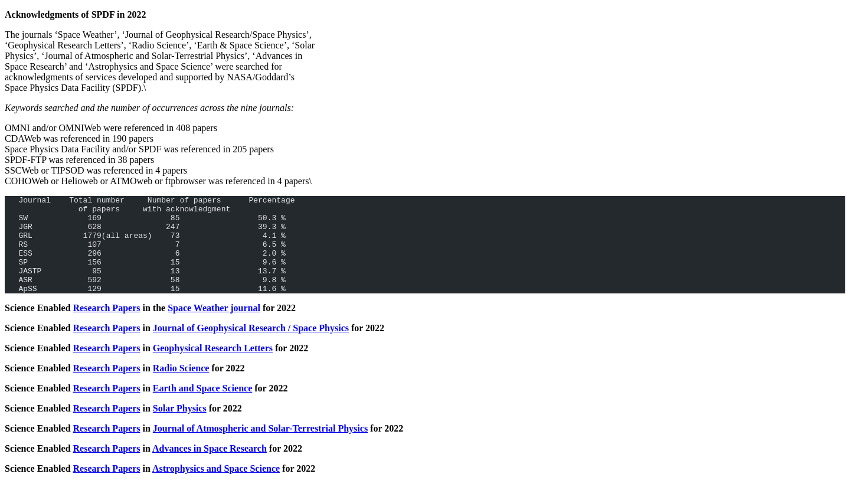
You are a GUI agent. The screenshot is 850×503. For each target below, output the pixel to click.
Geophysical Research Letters (213, 367)
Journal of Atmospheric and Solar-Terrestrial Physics (260, 448)
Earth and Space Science (202, 408)
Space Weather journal (214, 327)
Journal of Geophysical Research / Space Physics (251, 347)
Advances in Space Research (209, 468)
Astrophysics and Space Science (216, 488)
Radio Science (181, 388)
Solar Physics (180, 428)
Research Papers (106, 327)
